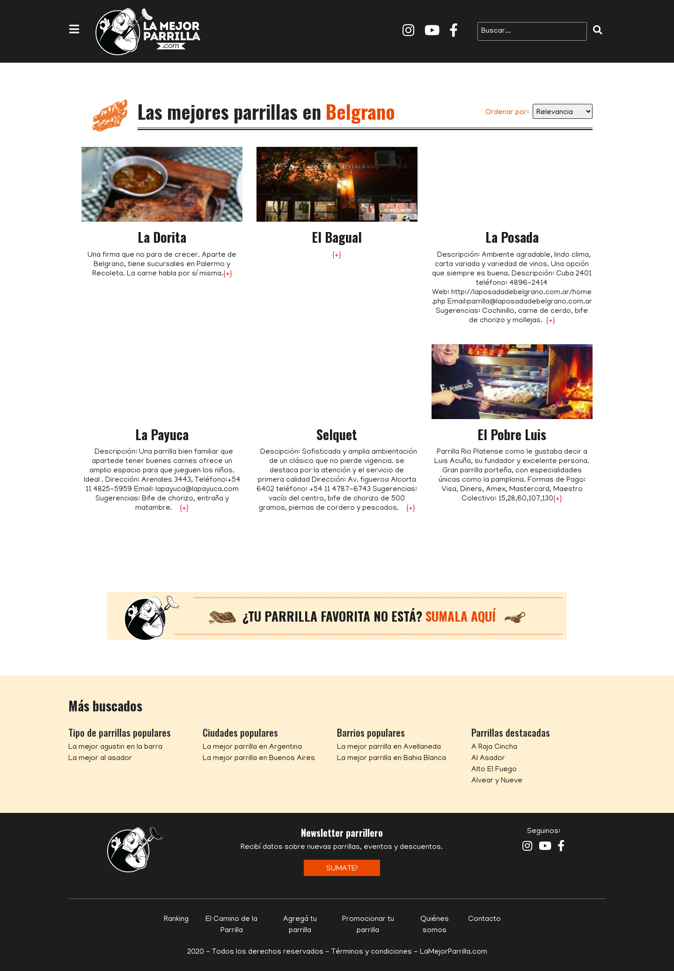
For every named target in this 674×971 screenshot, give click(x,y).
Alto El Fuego (494, 770)
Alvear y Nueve (496, 781)
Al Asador (488, 758)
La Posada (512, 236)
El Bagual (337, 236)
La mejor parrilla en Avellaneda (389, 747)
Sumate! (342, 869)
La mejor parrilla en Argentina (252, 747)
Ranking (176, 919)
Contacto (484, 919)
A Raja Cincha (494, 747)
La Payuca (162, 434)
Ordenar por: (507, 113)
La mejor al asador (100, 758)
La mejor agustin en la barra (115, 747)
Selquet (336, 434)
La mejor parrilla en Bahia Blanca (391, 758)
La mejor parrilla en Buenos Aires (259, 758)
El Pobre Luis (511, 434)
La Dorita (162, 236)
